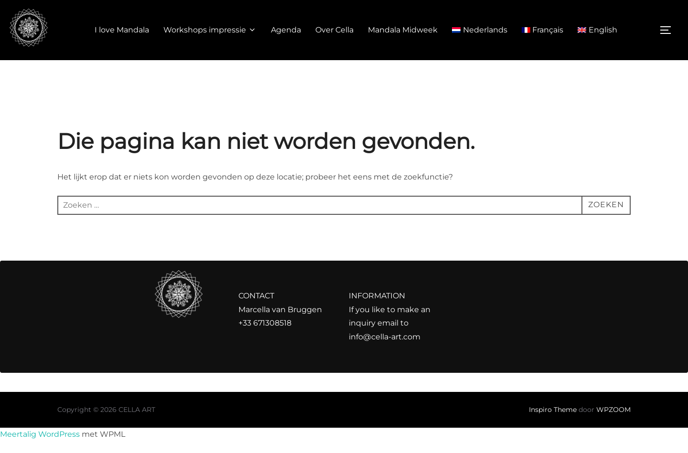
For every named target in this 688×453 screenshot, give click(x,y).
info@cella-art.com (384, 336)
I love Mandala (122, 29)
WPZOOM (613, 409)
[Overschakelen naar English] (597, 30)
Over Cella (334, 29)
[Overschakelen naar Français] (543, 30)
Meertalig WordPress (40, 434)
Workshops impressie (210, 29)
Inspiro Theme (553, 409)
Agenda (286, 29)
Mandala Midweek (403, 29)
